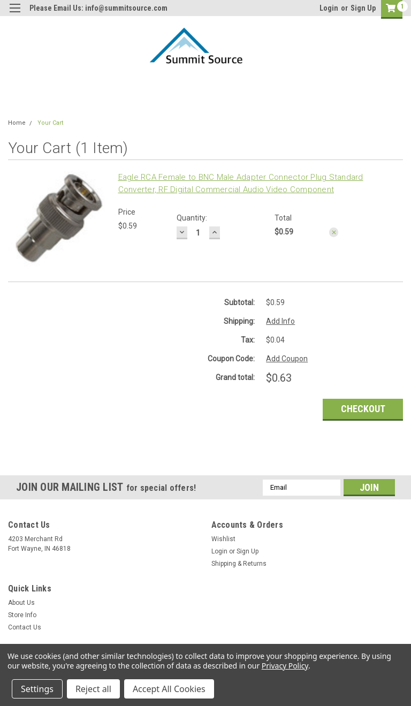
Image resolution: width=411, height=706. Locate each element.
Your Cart (50, 122)
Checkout (363, 408)
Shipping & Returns (239, 563)
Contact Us (24, 627)
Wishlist (223, 539)
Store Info (22, 615)
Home (17, 122)
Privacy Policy (285, 666)
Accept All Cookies (169, 689)
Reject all (93, 689)
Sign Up (363, 8)
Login (328, 8)
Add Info (280, 321)
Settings (37, 689)
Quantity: (192, 218)
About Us (21, 602)
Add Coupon (287, 358)
